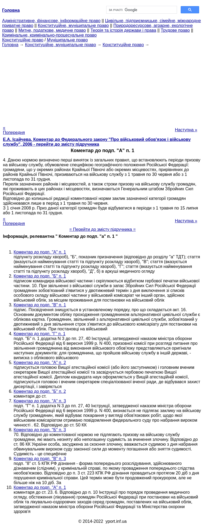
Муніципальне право (67, 40)
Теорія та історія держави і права (123, 30)
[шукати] (141, 9)
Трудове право (175, 30)
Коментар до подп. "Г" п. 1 (39, 333)
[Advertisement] (102, 84)
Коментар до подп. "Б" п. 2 (40, 391)
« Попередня (14, 130)
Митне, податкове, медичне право (52, 30)
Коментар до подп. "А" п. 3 (40, 401)
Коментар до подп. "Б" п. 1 (40, 276)
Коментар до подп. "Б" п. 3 (40, 430)
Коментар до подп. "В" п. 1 (40, 305)
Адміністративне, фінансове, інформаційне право (51, 20)
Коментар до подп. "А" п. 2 (40, 362)
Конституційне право (22, 40)
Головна (10, 44)
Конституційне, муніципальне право (73, 25)
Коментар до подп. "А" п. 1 (40, 252)
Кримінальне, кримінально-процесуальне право (49, 35)
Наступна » (186, 130)
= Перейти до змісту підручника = (102, 229)
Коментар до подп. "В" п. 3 (40, 458)
